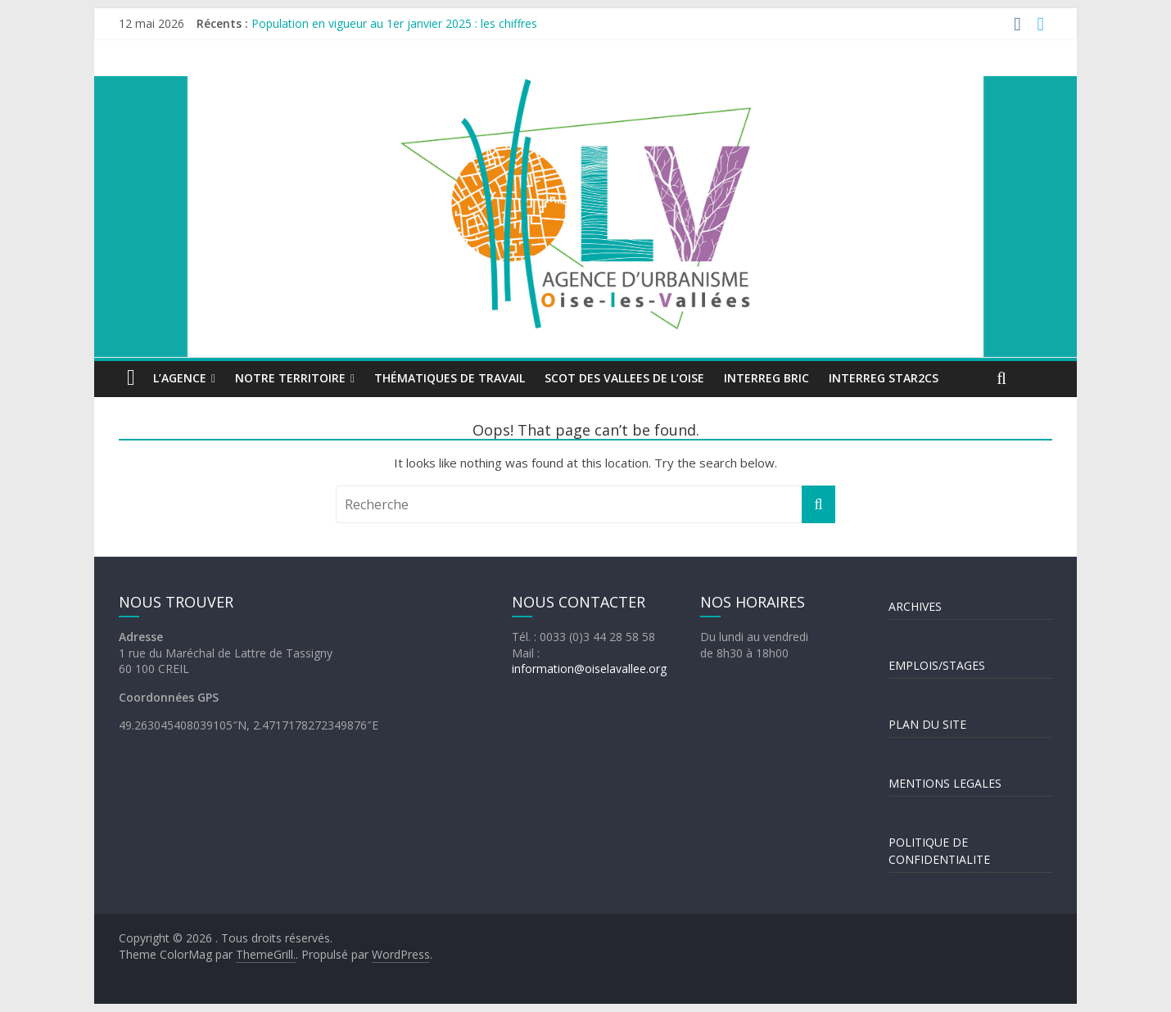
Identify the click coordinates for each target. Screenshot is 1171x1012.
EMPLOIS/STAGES (936, 665)
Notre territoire (290, 378)
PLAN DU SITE (927, 724)
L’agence (179, 378)
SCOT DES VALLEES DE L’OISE (624, 378)
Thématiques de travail (449, 378)
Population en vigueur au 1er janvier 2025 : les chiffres (394, 23)
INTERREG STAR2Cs (883, 378)
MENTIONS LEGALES (944, 783)
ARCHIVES (915, 606)
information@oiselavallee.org (589, 668)
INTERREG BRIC (766, 378)
